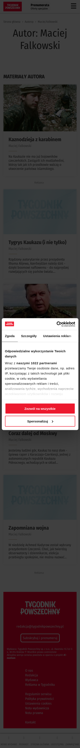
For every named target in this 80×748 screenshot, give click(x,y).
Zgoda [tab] (10, 336)
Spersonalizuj (40, 421)
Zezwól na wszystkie (40, 408)
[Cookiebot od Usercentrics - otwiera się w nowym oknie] (57, 324)
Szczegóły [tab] (29, 336)
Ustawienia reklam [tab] (57, 336)
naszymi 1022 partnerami (36, 363)
